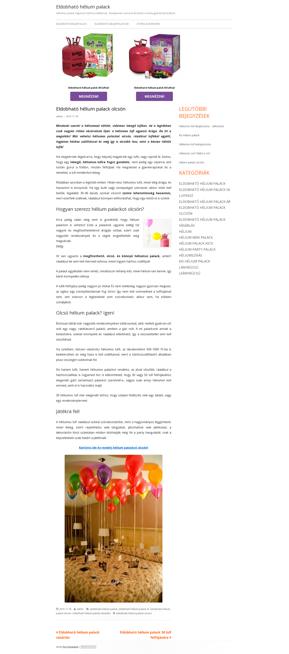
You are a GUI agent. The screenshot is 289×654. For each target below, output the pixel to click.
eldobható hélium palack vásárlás (91, 613)
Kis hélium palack (189, 135)
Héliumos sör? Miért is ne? (194, 153)
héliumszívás (190, 255)
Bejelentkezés (88, 647)
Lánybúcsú (189, 267)
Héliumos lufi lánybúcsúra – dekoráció (201, 126)
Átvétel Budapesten (148, 23)
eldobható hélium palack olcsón (134, 613)
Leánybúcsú (189, 273)
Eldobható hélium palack (83, 6)
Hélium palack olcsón (191, 162)
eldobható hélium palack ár (134, 609)
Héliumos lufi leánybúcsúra (195, 144)
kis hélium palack (194, 261)
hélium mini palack (196, 237)
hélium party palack (197, 249)
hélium (185, 231)
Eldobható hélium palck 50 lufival (154, 64)
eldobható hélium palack (104, 609)
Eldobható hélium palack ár (112, 23)
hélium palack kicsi (196, 243)
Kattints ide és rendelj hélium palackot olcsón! (113, 448)
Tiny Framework (70, 647)
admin (59, 116)
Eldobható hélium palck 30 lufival (88, 64)
